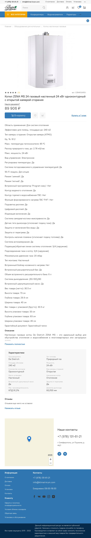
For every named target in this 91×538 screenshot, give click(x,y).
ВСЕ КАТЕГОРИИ (16, 14)
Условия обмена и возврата (15, 509)
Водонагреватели (55, 14)
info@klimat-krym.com (31, 2)
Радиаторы (71, 14)
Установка (77, 2)
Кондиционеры (37, 14)
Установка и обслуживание (15, 517)
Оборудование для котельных (27, 26)
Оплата (68, 2)
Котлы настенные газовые (54, 26)
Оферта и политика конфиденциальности (13, 504)
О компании (50, 2)
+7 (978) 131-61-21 (11, 2)
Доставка (60, 2)
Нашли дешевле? (12, 104)
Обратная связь (11, 513)
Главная (8, 26)
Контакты (8, 493)
